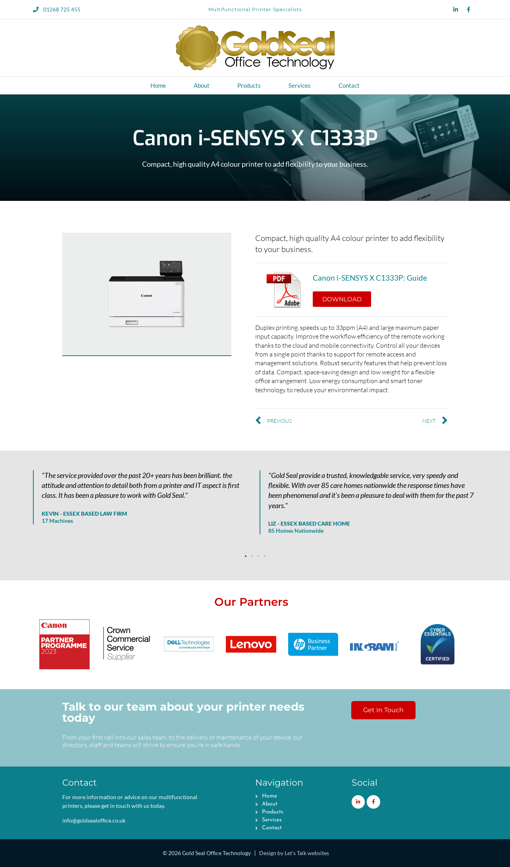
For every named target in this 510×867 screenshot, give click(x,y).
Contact (349, 85)
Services (300, 85)
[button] (245, 556)
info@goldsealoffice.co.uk (93, 820)
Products (249, 85)
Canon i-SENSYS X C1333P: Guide (370, 278)
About (202, 85)
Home (158, 85)
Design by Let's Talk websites (294, 853)
